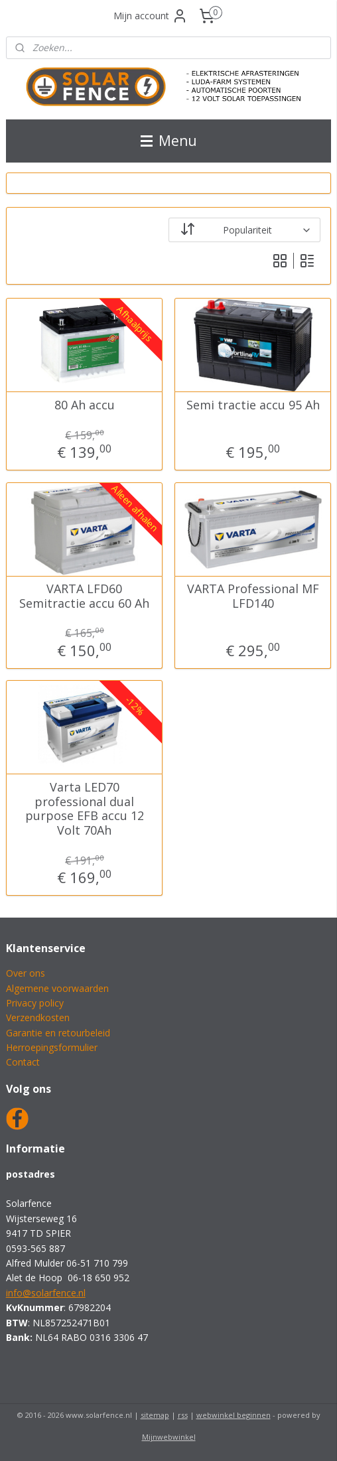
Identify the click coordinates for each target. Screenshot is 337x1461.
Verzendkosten (38, 1017)
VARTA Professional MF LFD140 (253, 596)
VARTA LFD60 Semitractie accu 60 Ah (84, 596)
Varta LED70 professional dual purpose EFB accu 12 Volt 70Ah (84, 808)
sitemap (155, 1415)
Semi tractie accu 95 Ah (253, 405)
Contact (23, 1062)
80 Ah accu (84, 405)
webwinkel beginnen (233, 1415)
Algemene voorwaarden (57, 988)
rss (183, 1415)
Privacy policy (35, 1003)
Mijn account (150, 16)
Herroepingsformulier (52, 1047)
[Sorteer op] (244, 230)
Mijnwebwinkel (169, 1437)
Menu (169, 140)
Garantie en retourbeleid (58, 1032)
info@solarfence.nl (46, 1293)
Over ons (25, 973)
